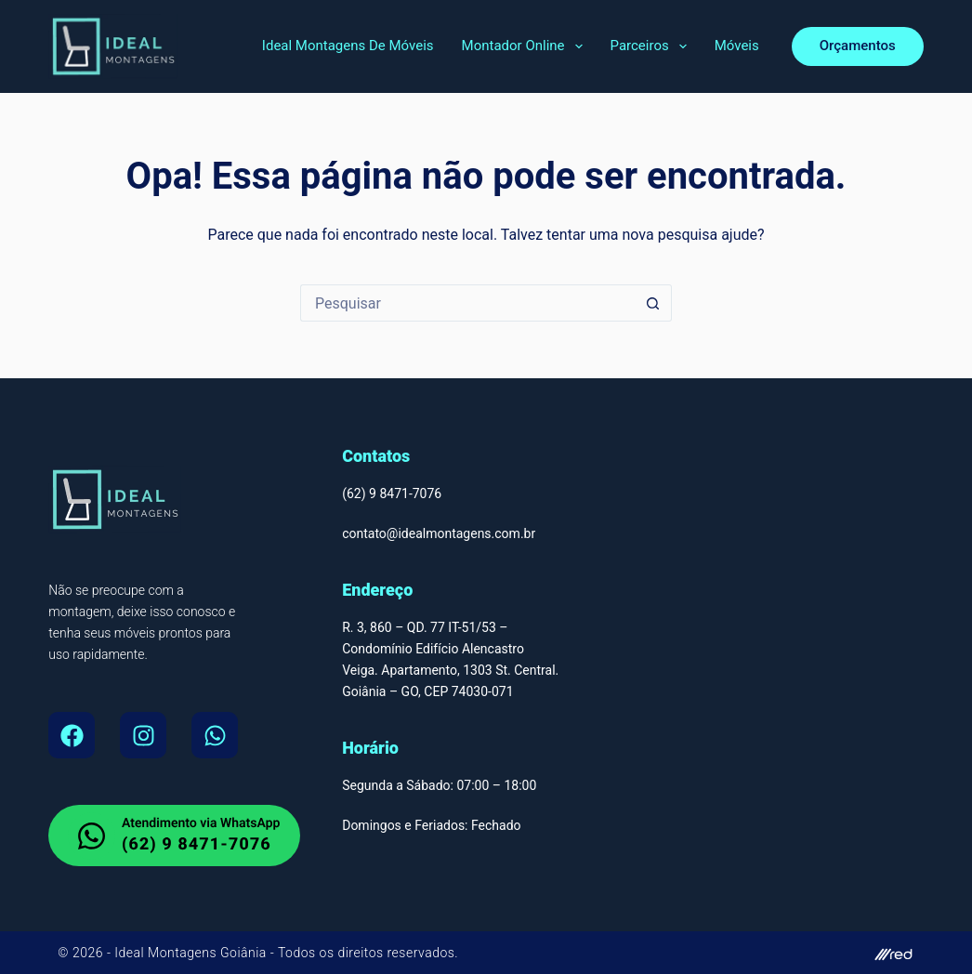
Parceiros (652, 46)
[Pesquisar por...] (467, 303)
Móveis (737, 45)
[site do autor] (709, 953)
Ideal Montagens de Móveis (348, 45)
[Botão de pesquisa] (653, 303)
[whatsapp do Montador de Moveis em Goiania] (174, 835)
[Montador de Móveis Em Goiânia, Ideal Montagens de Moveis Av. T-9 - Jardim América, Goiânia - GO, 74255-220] (779, 666)
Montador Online (526, 46)
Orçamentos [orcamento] (858, 45)
